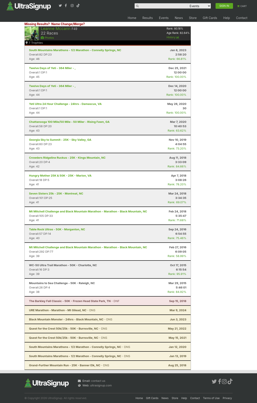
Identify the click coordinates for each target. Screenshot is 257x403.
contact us (98, 380)
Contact (241, 18)
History (172, 37)
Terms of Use (211, 398)
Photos (47, 37)
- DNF (74, 301)
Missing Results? (37, 24)
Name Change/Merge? (68, 24)
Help (226, 18)
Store (193, 18)
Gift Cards (210, 18)
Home (132, 18)
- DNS (62, 310)
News (179, 18)
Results (147, 18)
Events (164, 18)
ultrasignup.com (101, 385)
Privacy (227, 398)
